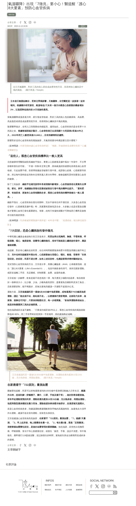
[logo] (28, 485)
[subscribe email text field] (103, 493)
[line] (109, 486)
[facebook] (91, 486)
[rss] (115, 486)
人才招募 (69, 490)
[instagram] (103, 486)
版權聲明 (79, 490)
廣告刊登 (69, 485)
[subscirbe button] (115, 492)
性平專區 (58, 490)
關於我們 (48, 485)
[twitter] (97, 486)
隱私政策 (79, 485)
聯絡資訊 (48, 490)
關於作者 (58, 485)
